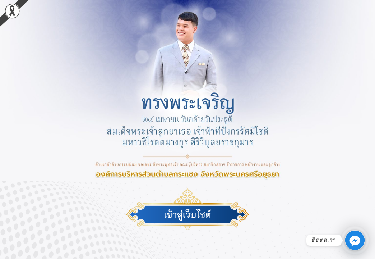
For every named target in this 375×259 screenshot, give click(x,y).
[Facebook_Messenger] (355, 240)
